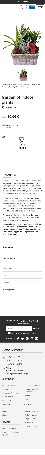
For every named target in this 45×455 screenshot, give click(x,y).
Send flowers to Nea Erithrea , (31, 84)
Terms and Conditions (10, 393)
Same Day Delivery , (16, 84)
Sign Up (5, 415)
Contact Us (6, 400)
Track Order (29, 422)
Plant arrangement (26, 87)
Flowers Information (10, 429)
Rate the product (9, 290)
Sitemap (28, 395)
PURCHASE (22, 160)
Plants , (18, 87)
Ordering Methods (31, 415)
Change (40, 7)
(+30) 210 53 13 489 (14, 360)
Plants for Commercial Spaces (10, 433)
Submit (6, 296)
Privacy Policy (7, 397)
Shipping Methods (31, 419)
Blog (26, 399)
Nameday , (12, 87)
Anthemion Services (32, 385)
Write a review (9, 258)
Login (4, 411)
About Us (5, 389)
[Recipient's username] (19, 328)
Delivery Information (32, 426)
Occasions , (5, 87)
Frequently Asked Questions (31, 390)
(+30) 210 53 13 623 (14, 357)
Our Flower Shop (8, 385)
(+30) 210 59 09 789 (14, 364)
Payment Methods (32, 411)
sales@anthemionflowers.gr (17, 374)
